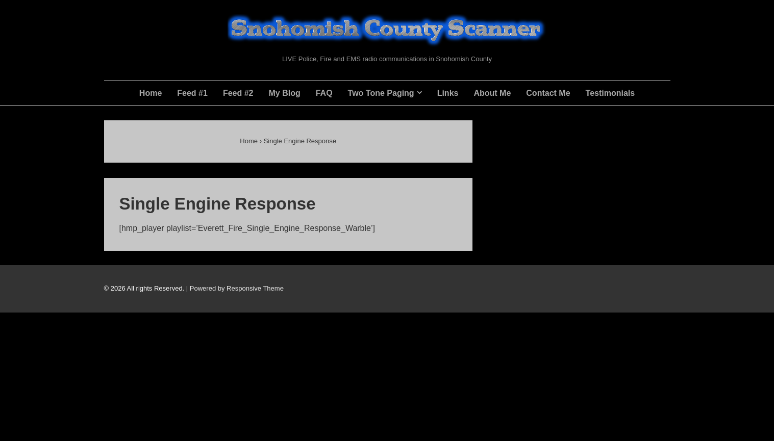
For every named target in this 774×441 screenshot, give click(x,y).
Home (150, 93)
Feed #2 (238, 93)
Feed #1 (192, 93)
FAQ (324, 93)
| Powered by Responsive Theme (235, 288)
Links (448, 93)
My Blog (284, 93)
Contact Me (548, 93)
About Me (492, 93)
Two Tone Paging (381, 93)
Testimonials (610, 93)
